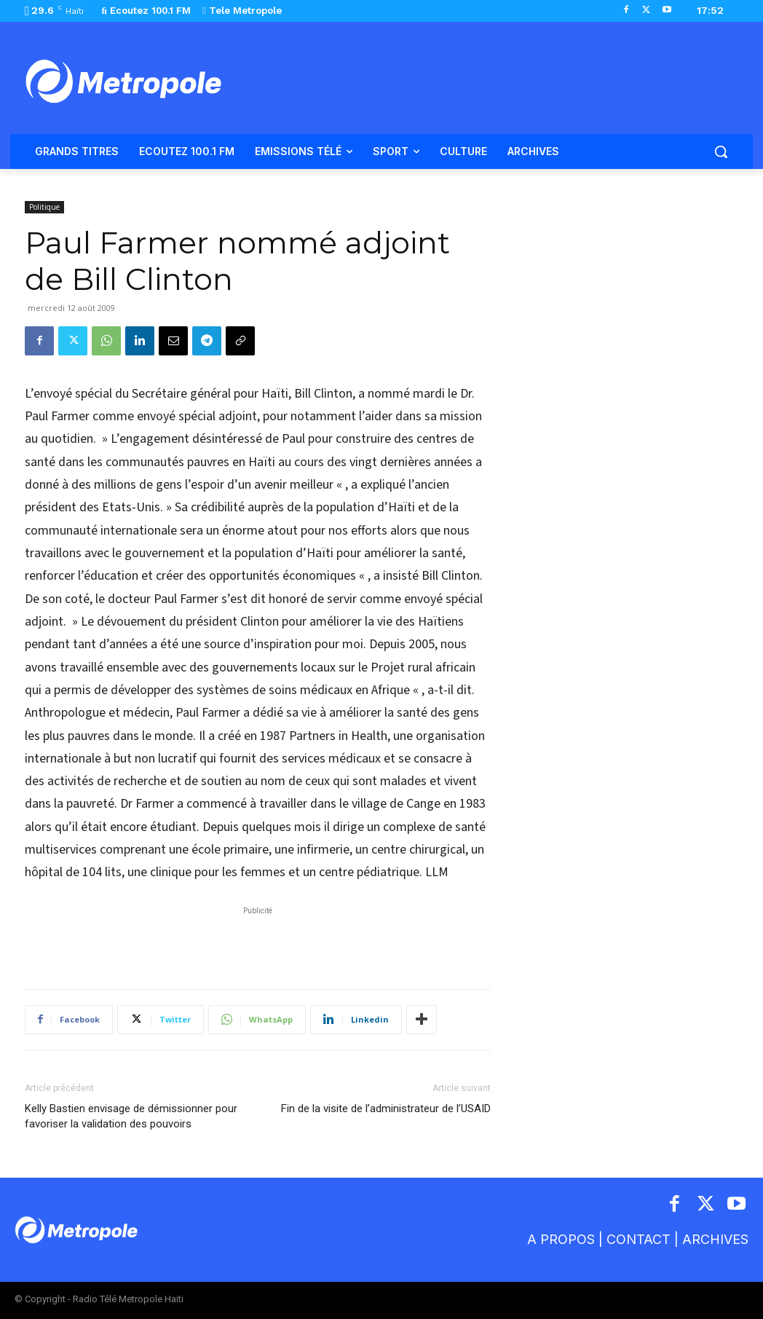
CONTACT (638, 1239)
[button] (720, 151)
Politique (44, 207)
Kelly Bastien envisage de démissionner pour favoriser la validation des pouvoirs (131, 1116)
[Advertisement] (257, 940)
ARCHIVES (715, 1239)
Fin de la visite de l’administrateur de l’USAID (386, 1108)
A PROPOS (562, 1239)
